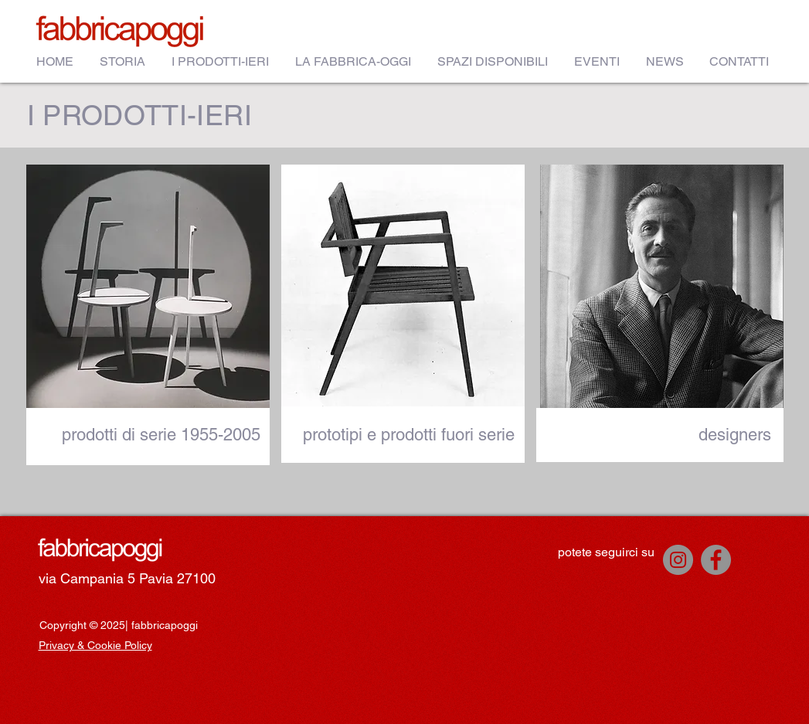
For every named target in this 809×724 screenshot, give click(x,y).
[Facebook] (716, 560)
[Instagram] (678, 560)
